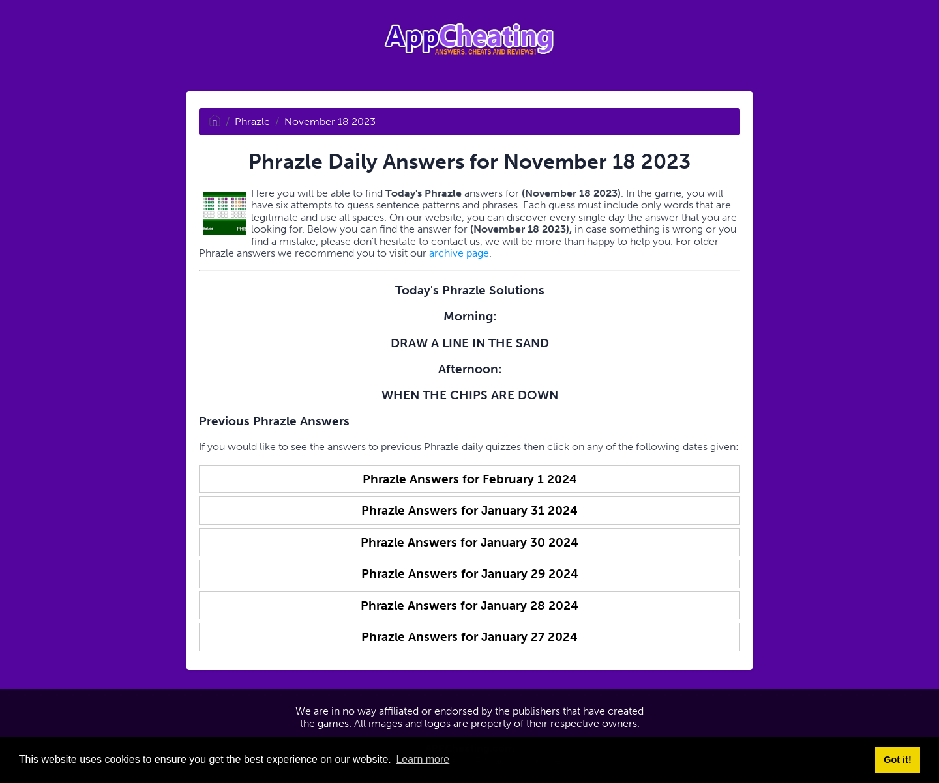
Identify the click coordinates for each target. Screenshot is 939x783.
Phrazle (252, 121)
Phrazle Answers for (470, 479)
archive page (459, 253)
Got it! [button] (897, 759)
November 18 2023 (330, 121)
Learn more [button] (422, 759)
